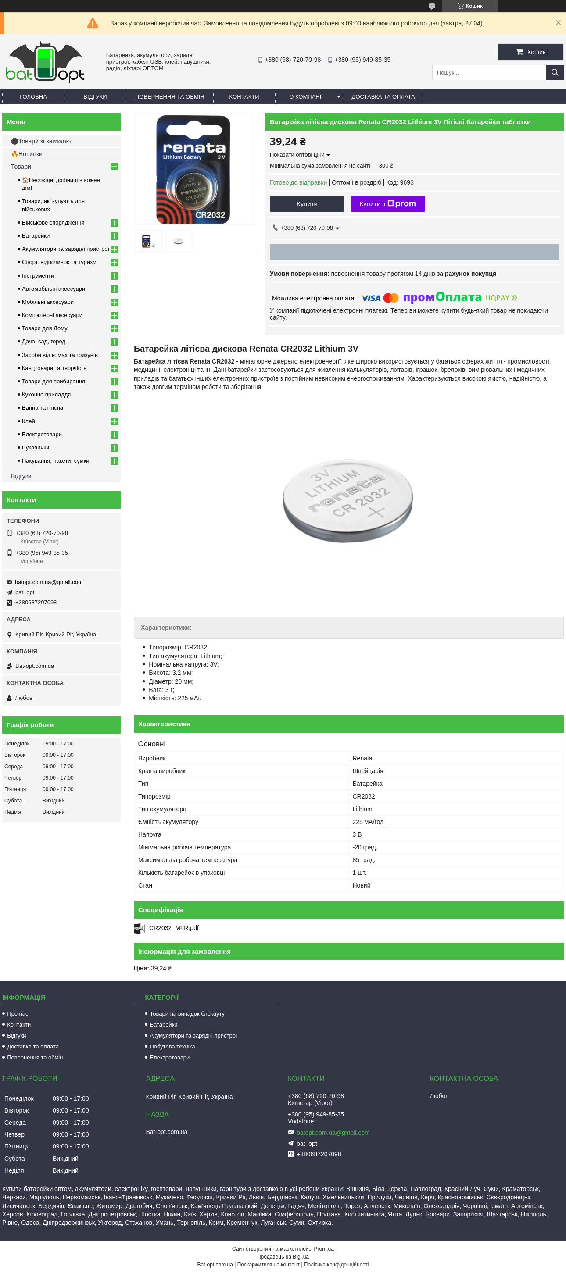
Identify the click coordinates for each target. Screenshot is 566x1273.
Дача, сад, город (43, 341)
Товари (21, 166)
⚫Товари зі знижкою (41, 141)
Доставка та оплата (383, 96)
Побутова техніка (172, 1046)
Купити (307, 203)
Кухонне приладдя (46, 394)
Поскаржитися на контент (268, 1265)
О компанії (306, 96)
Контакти (244, 96)
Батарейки (36, 235)
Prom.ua (324, 1249)
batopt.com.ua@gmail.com (49, 582)
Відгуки (95, 96)
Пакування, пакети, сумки (56, 460)
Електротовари (42, 434)
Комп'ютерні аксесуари (52, 315)
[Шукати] (555, 72)
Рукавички (35, 447)
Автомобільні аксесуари (53, 288)
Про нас (17, 1013)
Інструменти (38, 275)
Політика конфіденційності (336, 1265)
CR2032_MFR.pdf (174, 927)
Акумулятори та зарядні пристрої (65, 249)
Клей (28, 421)
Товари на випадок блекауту (187, 1013)
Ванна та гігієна (42, 407)
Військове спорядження (53, 222)
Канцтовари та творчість (54, 368)
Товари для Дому (45, 328)
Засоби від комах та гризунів (60, 355)
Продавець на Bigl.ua (283, 1257)
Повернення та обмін (169, 96)
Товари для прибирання (53, 381)
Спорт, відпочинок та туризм (59, 262)
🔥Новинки (27, 153)
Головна (33, 96)
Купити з (387, 204)
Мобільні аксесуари (48, 302)
